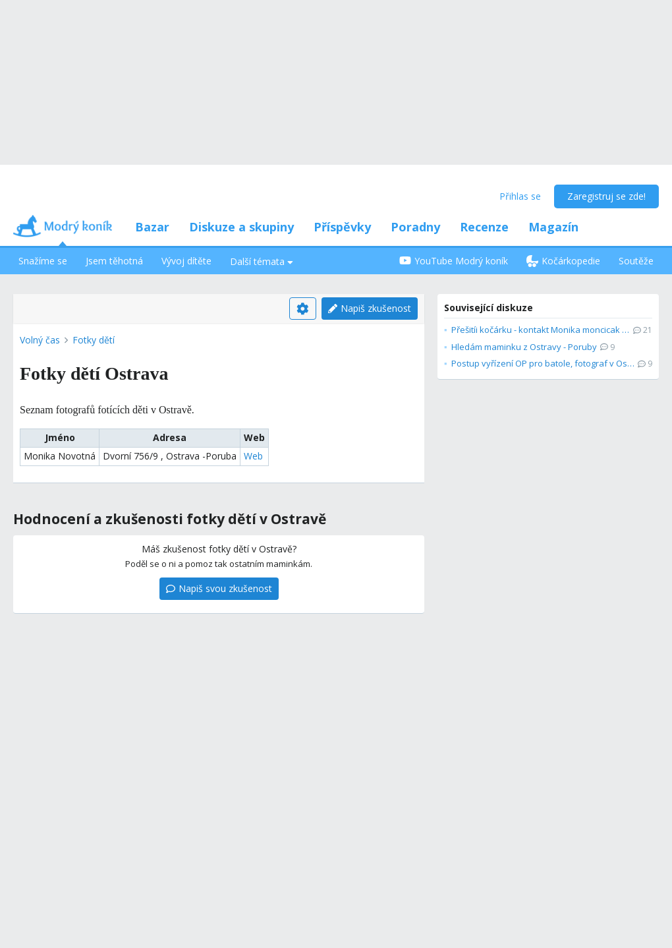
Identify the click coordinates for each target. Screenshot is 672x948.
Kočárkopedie (563, 260)
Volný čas (40, 340)
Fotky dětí (93, 340)
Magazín (553, 227)
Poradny (415, 227)
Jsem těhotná (114, 260)
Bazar (152, 227)
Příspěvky (342, 227)
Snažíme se (42, 260)
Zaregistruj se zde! (606, 196)
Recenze (484, 227)
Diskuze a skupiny (241, 227)
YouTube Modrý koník (453, 260)
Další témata (261, 261)
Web (253, 456)
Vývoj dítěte (186, 260)
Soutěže (636, 260)
